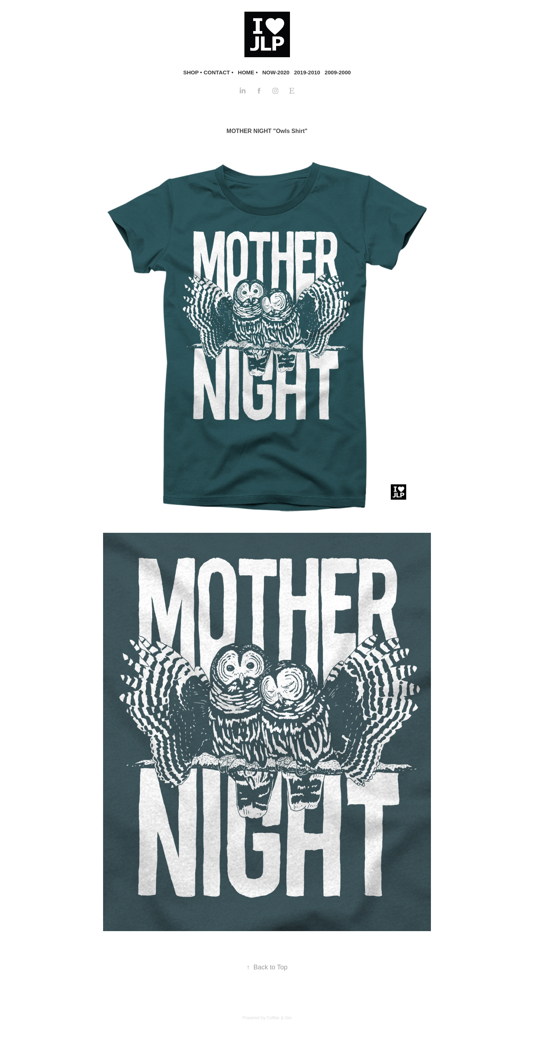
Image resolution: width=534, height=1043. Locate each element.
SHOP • (192, 72)
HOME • (248, 72)
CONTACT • (218, 72)
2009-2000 (338, 72)
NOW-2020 (276, 72)
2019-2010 (307, 72)
